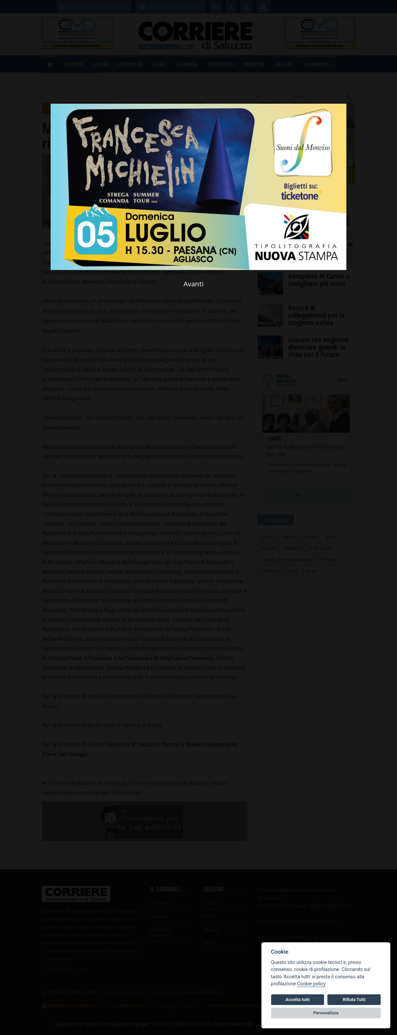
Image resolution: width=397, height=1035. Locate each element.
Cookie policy (311, 984)
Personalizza (326, 1012)
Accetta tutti (297, 999)
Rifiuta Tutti (354, 999)
